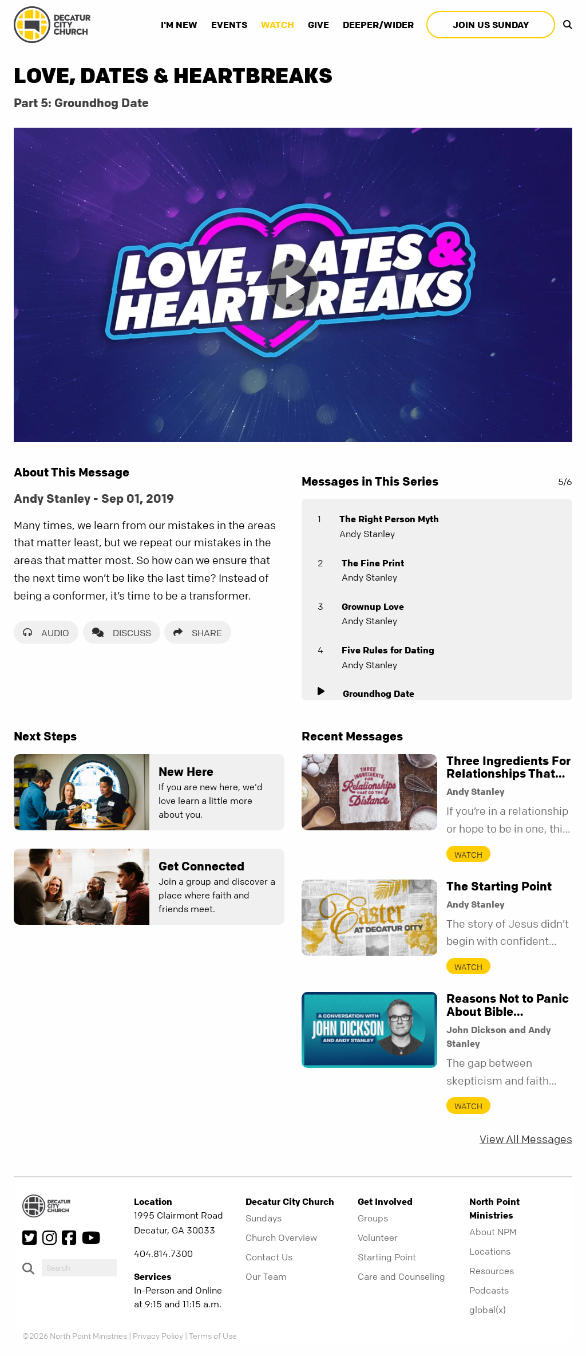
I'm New (179, 24)
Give (318, 24)
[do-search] (79, 1267)
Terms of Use (213, 1335)
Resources (491, 1270)
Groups (373, 1218)
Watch (277, 24)
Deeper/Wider (378, 24)
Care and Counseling (401, 1276)
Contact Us (269, 1257)
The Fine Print (373, 563)
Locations (489, 1251)
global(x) (487, 1309)
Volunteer (378, 1237)
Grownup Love (373, 606)
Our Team (266, 1276)
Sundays (264, 1218)
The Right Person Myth (389, 519)
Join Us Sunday (491, 24)
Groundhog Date (378, 693)
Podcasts (489, 1290)
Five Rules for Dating (388, 650)
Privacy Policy (158, 1335)
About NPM (493, 1231)
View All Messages (526, 1139)
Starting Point (387, 1257)
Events (229, 24)
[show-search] (564, 24)
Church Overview (281, 1237)
